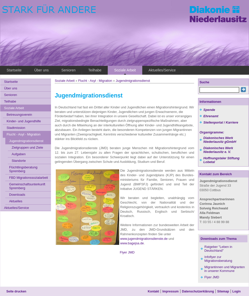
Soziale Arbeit (65, 81)
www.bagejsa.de (132, 243)
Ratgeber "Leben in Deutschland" (218, 248)
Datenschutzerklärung (198, 291)
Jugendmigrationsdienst (133, 81)
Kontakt (153, 291)
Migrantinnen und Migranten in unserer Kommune (224, 269)
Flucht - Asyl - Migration (95, 81)
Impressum (170, 291)
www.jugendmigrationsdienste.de (144, 239)
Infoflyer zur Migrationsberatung (218, 259)
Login (236, 291)
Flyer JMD (124, 252)
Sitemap (223, 291)
